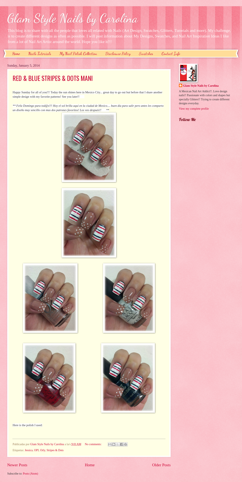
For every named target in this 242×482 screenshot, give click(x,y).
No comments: (93, 444)
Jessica (29, 450)
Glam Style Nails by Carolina (72, 18)
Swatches (146, 53)
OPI (36, 450)
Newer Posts (17, 465)
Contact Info (171, 53)
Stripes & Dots (55, 450)
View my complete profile (194, 108)
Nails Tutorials (39, 53)
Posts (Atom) (30, 473)
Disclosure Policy (118, 53)
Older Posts (161, 465)
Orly (42, 450)
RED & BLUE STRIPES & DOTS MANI (53, 78)
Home (16, 53)
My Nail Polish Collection (78, 53)
